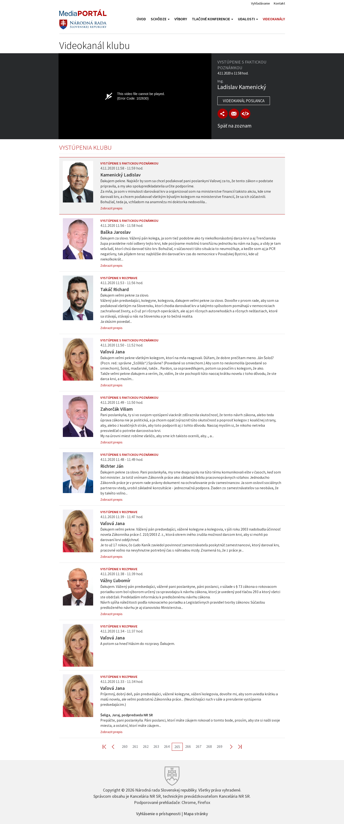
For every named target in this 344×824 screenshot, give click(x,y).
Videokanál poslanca (243, 100)
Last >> (237, 746)
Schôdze (160, 19)
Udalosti (248, 19)
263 (156, 746)
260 (125, 746)
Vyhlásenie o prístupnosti (158, 813)
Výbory (180, 19)
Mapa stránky (196, 813)
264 (167, 746)
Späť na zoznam (234, 125)
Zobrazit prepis (111, 208)
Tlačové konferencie (212, 19)
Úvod (141, 19)
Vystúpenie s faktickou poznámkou (129, 163)
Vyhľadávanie (260, 3)
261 (135, 746)
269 (219, 746)
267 (198, 746)
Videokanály (274, 19)
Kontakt (279, 3)
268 (209, 746)
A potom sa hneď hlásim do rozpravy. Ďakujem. (137, 643)
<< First (107, 746)
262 (146, 746)
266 (188, 746)
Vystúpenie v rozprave (118, 278)
